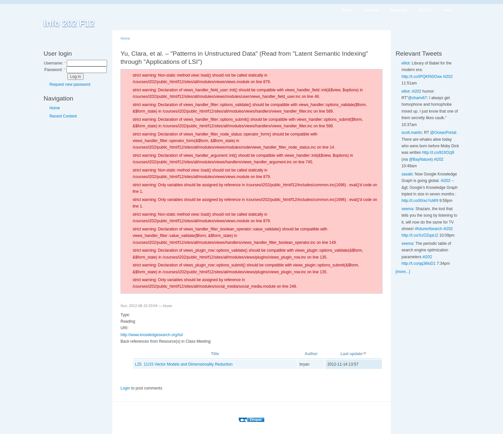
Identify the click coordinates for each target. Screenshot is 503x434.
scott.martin (411, 132)
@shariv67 (417, 98)
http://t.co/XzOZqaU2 (419, 235)
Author (311, 354)
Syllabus (370, 10)
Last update (354, 354)
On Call (425, 10)
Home (54, 108)
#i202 (448, 76)
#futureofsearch (428, 228)
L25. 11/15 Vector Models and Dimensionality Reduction (184, 364)
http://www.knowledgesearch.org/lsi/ (152, 335)
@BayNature (420, 159)
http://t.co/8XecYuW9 (419, 200)
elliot (405, 63)
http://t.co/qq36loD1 (418, 263)
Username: (55, 63)
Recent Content (63, 116)
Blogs (347, 10)
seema (407, 209)
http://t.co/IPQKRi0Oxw (421, 76)
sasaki (407, 174)
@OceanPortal (443, 132)
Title (215, 354)
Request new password (69, 84)
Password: (54, 69)
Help (447, 10)
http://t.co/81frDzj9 (438, 152)
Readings (398, 10)
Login (125, 388)
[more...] (403, 271)
